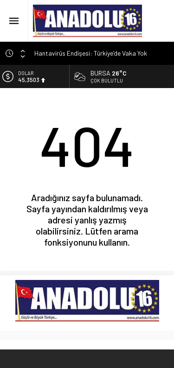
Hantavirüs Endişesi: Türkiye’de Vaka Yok (90, 53)
